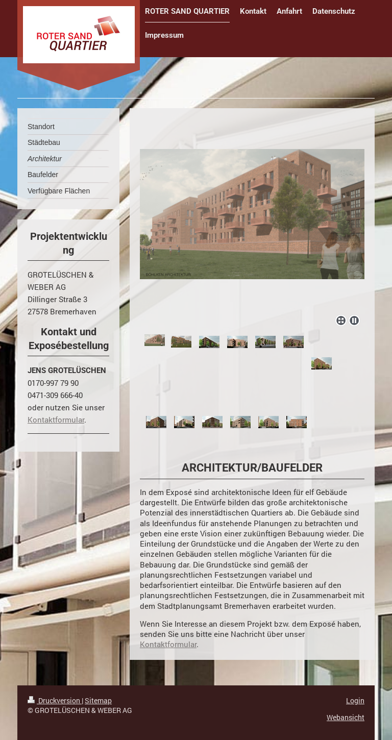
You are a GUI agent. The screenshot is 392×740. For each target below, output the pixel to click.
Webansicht (345, 717)
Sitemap (98, 700)
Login (355, 700)
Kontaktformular (168, 644)
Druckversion (55, 700)
